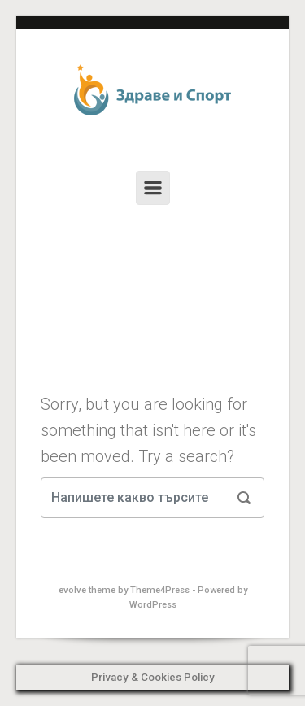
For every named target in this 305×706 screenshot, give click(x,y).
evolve (72, 590)
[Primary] (153, 188)
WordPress (152, 604)
